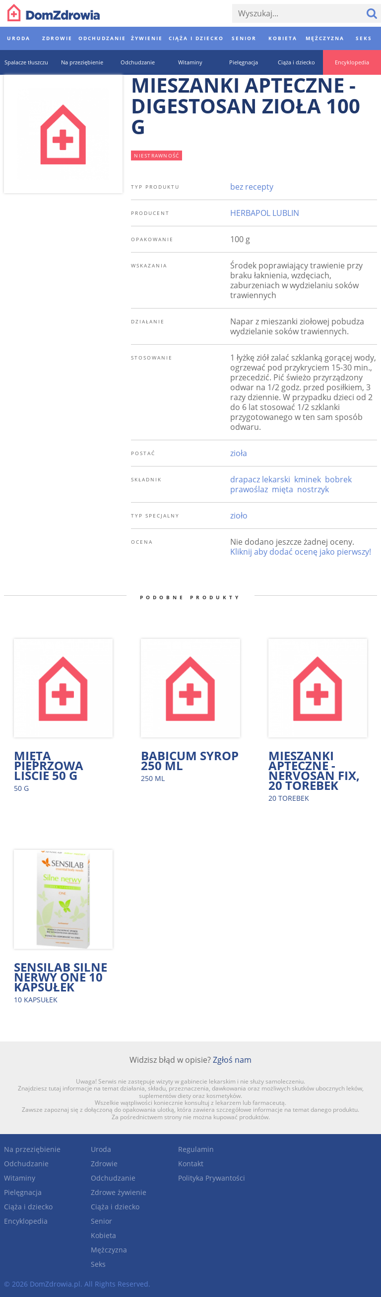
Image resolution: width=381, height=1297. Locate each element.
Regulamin (196, 1149)
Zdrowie (104, 1163)
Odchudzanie (26, 1163)
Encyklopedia (26, 1221)
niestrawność (156, 155)
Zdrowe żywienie (118, 1192)
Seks (98, 1264)
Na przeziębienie (32, 1149)
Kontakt (190, 1163)
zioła (238, 453)
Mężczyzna (109, 1249)
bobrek (338, 479)
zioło (239, 515)
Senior (101, 1221)
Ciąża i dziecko (28, 1206)
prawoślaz (249, 489)
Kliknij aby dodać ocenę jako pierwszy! (300, 551)
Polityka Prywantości (211, 1178)
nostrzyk (313, 489)
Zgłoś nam (232, 1059)
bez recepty (251, 186)
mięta (282, 489)
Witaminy (19, 1178)
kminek (307, 479)
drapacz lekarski (260, 479)
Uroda (101, 1149)
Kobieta (103, 1235)
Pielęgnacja (23, 1192)
